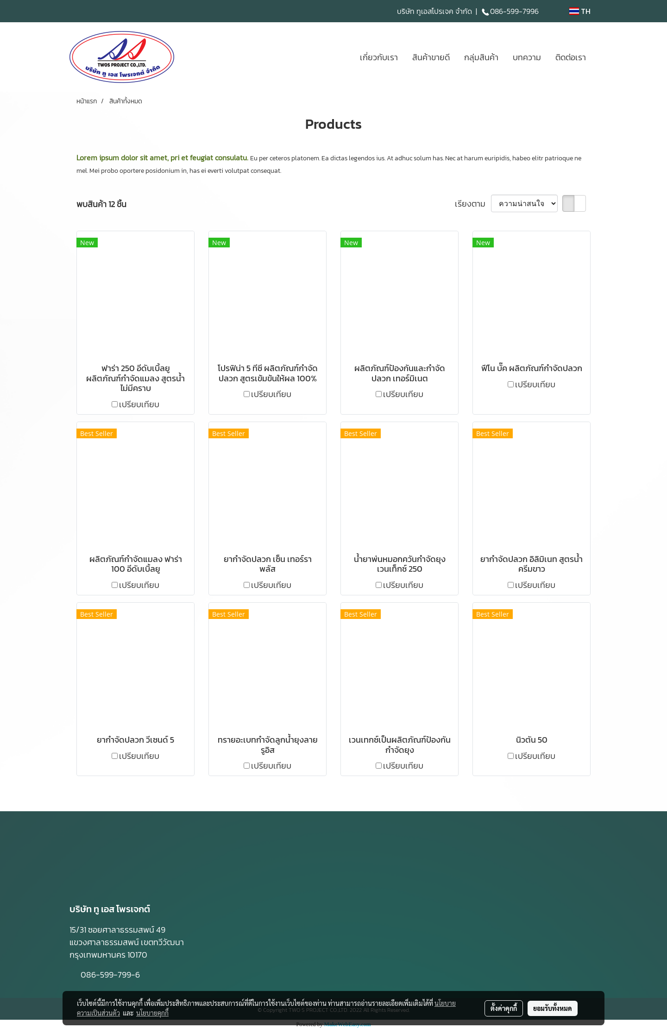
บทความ (527, 57)
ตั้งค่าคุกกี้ (504, 1008)
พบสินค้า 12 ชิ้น (101, 204)
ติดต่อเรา (570, 57)
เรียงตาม (473, 203)
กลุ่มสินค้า (481, 57)
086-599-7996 (510, 11)
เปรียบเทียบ (139, 404)
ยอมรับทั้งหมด (552, 1008)
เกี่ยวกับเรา (379, 57)
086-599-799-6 (111, 974)
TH (580, 11)
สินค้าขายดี (431, 57)
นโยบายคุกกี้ (152, 1013)
